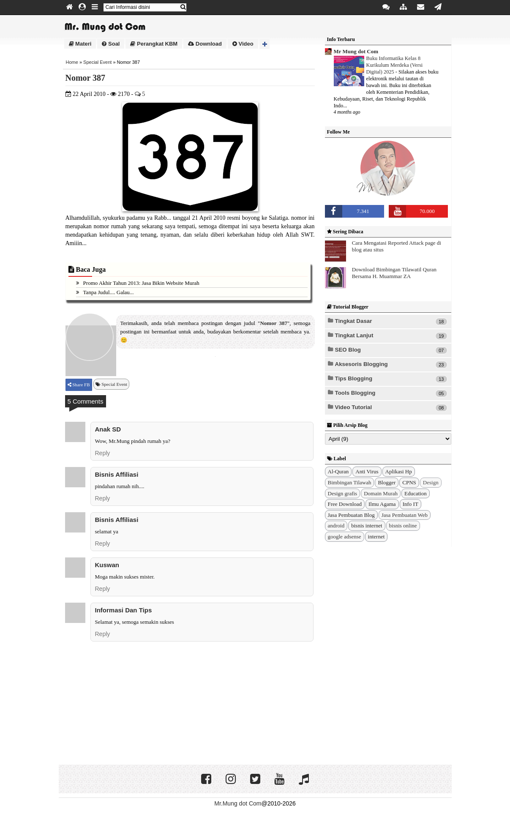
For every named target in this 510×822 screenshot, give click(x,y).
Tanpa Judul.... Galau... (108, 292)
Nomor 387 (85, 77)
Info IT (410, 504)
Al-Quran (338, 471)
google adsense (344, 536)
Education (415, 493)
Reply (102, 453)
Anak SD (108, 429)
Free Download (345, 504)
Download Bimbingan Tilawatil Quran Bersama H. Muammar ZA (394, 272)
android (336, 525)
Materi (80, 44)
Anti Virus (366, 471)
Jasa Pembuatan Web (405, 515)
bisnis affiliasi (117, 474)
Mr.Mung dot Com (237, 803)
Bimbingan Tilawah (349, 482)
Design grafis (342, 493)
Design (431, 482)
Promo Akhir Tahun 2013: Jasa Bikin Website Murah (141, 283)
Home (72, 62)
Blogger (386, 482)
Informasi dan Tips (123, 610)
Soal (111, 44)
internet (376, 536)
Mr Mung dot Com (356, 51)
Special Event (97, 62)
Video (243, 44)
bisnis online (403, 525)
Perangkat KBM (153, 44)
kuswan (107, 564)
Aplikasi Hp (398, 471)
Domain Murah (381, 493)
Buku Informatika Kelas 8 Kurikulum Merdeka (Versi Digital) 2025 (394, 65)
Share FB (80, 384)
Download (205, 44)
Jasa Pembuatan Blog (351, 515)
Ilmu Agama (382, 504)
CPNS (409, 482)
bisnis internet (366, 525)
